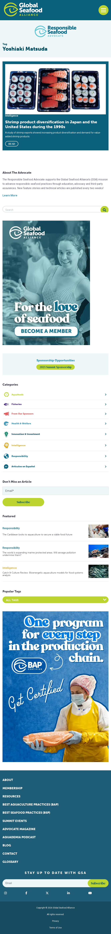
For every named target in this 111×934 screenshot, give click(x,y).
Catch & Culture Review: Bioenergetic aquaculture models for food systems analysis (42, 574)
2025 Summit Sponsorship (56, 367)
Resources (11, 796)
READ (11, 144)
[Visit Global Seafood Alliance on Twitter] (55, 893)
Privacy (55, 921)
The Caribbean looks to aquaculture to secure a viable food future (37, 534)
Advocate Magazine (19, 829)
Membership (12, 788)
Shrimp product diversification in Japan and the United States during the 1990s (51, 124)
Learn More (9, 195)
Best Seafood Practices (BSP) (26, 812)
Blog (6, 845)
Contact (9, 853)
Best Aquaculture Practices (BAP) (30, 804)
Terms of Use (55, 928)
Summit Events (14, 821)
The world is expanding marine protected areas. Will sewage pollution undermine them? (39, 554)
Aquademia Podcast (19, 837)
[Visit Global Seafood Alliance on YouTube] (97, 893)
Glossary (10, 862)
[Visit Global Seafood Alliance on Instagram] (13, 893)
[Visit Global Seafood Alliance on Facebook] (34, 893)
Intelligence (9, 567)
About (7, 780)
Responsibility (11, 528)
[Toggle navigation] (103, 10)
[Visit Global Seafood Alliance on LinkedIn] (76, 893)
